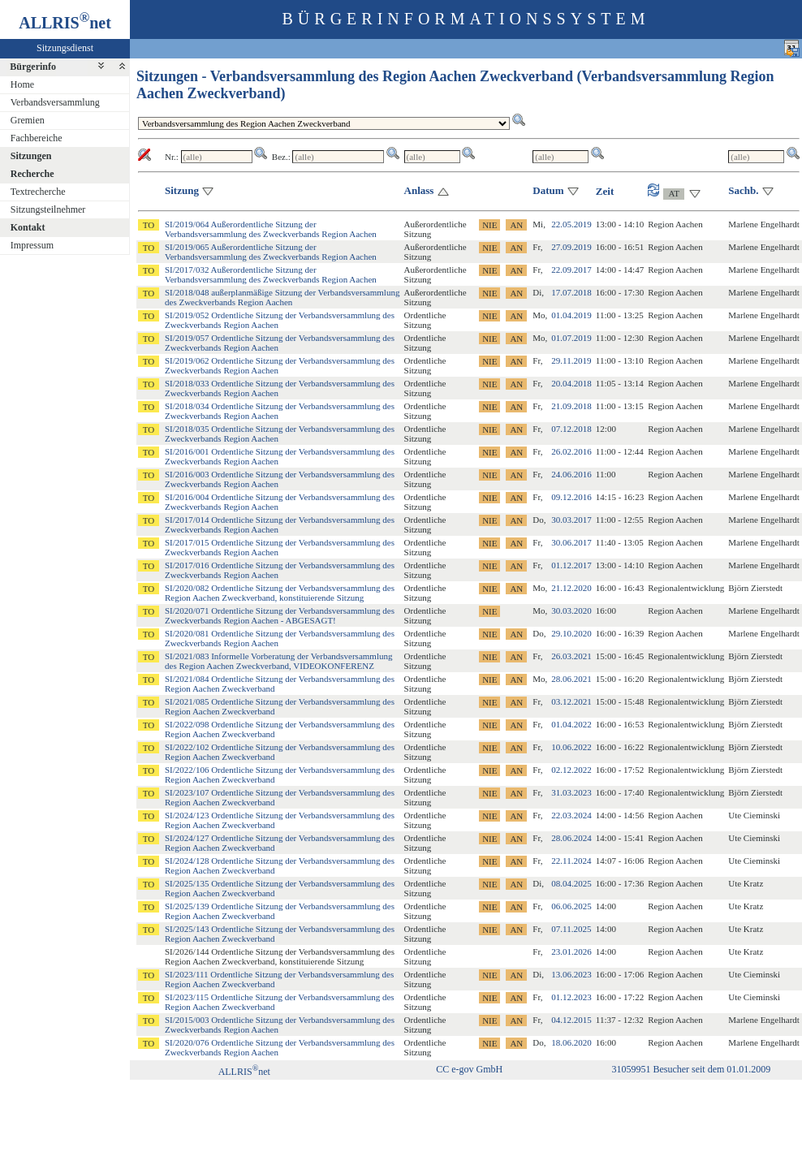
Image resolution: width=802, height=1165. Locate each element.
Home (22, 84)
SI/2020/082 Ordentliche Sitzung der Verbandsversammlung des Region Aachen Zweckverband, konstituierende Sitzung (280, 592)
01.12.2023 (571, 997)
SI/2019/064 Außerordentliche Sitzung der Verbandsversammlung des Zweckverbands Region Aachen (271, 229)
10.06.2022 (571, 747)
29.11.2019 (571, 360)
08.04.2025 (571, 883)
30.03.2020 (571, 610)
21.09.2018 (571, 406)
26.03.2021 (571, 656)
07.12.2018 (571, 429)
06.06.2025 (571, 906)
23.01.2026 (571, 951)
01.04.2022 (571, 724)
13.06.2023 (571, 974)
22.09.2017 (571, 269)
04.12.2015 (571, 1020)
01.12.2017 (571, 565)
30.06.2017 (571, 542)
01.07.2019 (571, 338)
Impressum (32, 245)
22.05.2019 (571, 224)
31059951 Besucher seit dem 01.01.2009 (690, 1069)
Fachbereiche (37, 138)
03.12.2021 (571, 701)
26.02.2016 (571, 451)
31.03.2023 (571, 792)
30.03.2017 (571, 519)
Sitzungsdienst (65, 48)
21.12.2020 (571, 588)
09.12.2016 (571, 497)
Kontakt (28, 227)
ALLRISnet (244, 1071)
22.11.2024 (571, 860)
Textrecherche (38, 191)
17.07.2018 (571, 292)
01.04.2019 (571, 315)
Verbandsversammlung (55, 102)
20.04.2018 (571, 383)
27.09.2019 (571, 247)
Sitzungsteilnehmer (48, 209)
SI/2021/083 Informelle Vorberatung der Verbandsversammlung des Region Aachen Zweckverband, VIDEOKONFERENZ (278, 661)
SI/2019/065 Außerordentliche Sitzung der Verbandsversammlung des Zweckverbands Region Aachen (271, 251)
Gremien (28, 120)
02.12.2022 (571, 770)
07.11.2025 (571, 929)
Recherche (32, 173)
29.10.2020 (571, 633)
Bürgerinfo (33, 66)
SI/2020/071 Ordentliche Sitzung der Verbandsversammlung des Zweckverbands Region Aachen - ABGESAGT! (280, 615)
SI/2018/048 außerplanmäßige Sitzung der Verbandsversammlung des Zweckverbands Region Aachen (282, 297)
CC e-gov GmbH (469, 1069)
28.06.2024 (571, 838)
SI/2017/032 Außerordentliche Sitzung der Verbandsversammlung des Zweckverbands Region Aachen (271, 274)
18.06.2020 (571, 1042)
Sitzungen (31, 156)
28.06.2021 (571, 679)
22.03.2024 (571, 815)
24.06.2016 (571, 474)
